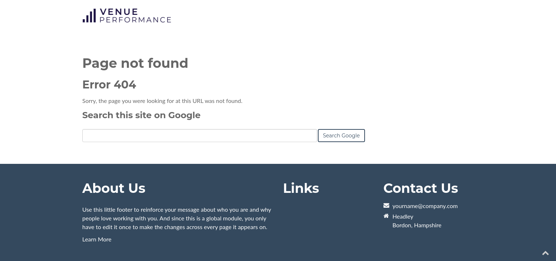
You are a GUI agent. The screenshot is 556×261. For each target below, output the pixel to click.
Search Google (341, 104)
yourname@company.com (425, 174)
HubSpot (163, 238)
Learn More (97, 207)
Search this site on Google (141, 83)
